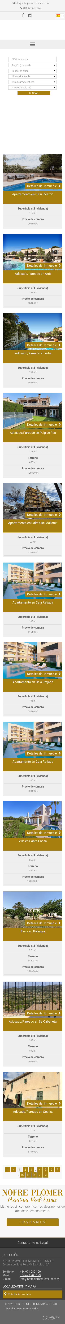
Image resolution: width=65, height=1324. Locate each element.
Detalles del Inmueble (44, 186)
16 (22, 1175)
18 (34, 1175)
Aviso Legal (40, 1242)
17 (28, 1175)
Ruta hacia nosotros (17, 1294)
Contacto (24, 1242)
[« (7, 1169)
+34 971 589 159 (30, 8)
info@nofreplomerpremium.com (32, 3)
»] (46, 1175)
